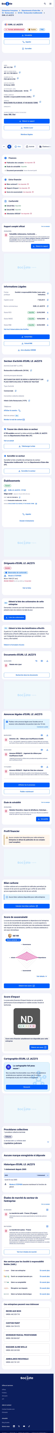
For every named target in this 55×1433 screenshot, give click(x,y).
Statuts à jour (27, 128)
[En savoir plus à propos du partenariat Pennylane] (45, 1294)
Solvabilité (27, 35)
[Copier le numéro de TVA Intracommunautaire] (18, 78)
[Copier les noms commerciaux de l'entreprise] (48, 306)
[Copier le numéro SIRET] (20, 72)
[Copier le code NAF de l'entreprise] (31, 370)
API (3, 1399)
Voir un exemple (45, 226)
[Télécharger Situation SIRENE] (48, 319)
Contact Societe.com (8, 1409)
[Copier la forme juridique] (34, 96)
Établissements (46, 146)
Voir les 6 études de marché (27, 1252)
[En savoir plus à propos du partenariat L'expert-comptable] (45, 1282)
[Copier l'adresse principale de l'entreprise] (40, 102)
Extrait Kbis (26, 337)
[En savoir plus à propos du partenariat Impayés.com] (45, 1288)
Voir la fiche (27, 588)
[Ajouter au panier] (40, 246)
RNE (10, 114)
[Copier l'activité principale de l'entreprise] (48, 381)
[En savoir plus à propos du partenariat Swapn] (45, 1270)
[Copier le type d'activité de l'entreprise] (16, 391)
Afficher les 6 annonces (26, 785)
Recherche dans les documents (27, 675)
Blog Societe (5, 1422)
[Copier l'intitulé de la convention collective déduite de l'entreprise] (29, 401)
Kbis (18, 146)
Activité (30, 146)
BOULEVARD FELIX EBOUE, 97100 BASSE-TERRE (21, 103)
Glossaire (5, 1412)
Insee (6, 114)
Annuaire (4, 1396)
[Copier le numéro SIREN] (15, 67)
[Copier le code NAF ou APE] (31, 90)
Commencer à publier (42, 727)
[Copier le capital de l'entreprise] (48, 300)
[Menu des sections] (4, 147)
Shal (13, 114)
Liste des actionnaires (14, 617)
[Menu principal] (50, 3)
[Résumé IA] (36, 661)
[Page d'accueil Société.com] (7, 4)
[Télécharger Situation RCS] (48, 312)
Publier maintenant (26, 792)
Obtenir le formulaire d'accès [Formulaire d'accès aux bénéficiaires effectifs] (14, 645)
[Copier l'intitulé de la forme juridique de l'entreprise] (48, 293)
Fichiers (4, 1392)
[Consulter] (41, 661)
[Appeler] (27, 42)
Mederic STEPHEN (15, 1184)
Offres (4, 1389)
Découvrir (26, 1087)
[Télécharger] (47, 661)
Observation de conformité (16, 573)
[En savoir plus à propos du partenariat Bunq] (45, 1276)
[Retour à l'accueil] (26, 1378)
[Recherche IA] (9, 147)
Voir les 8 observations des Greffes (16, 329)
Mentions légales (27, 134)
